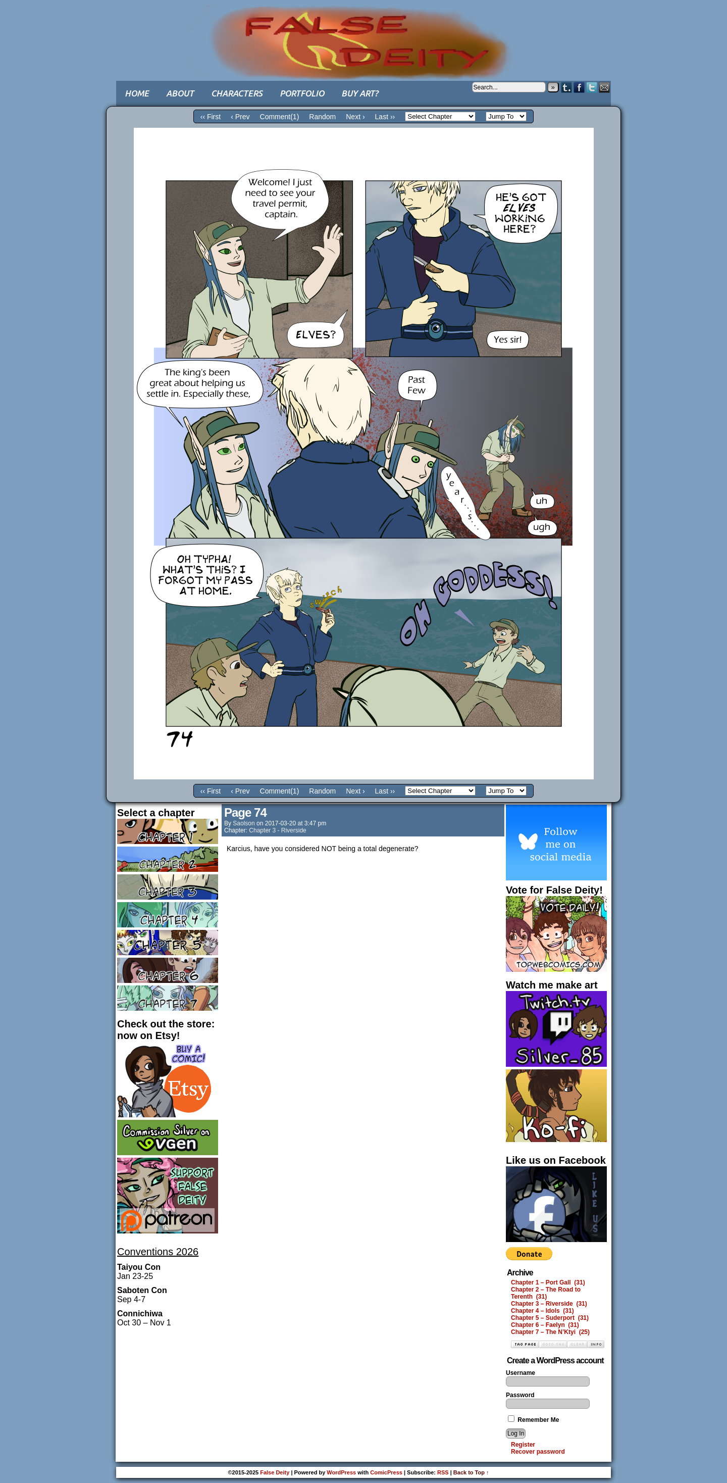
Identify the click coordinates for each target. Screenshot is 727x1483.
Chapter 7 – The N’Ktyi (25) (550, 1332)
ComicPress (386, 1472)
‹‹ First (210, 117)
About (180, 93)
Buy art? (359, 93)
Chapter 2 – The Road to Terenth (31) (546, 1293)
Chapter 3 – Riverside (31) (549, 1303)
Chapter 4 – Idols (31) (542, 1310)
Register (523, 1444)
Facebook (579, 87)
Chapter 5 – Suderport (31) (550, 1317)
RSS (443, 1472)
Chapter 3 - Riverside (277, 830)
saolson (243, 823)
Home (137, 93)
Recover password (538, 1451)
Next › (355, 117)
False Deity (363, 33)
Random (322, 117)
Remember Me (533, 1419)
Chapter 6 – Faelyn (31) (545, 1324)
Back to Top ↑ (471, 1472)
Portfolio (302, 93)
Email (604, 87)
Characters (237, 93)
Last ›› (385, 117)
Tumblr (566, 87)
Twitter (592, 87)
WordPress (341, 1472)
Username (520, 1372)
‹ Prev (240, 117)
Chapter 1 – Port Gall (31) (548, 1282)
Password (520, 1395)
